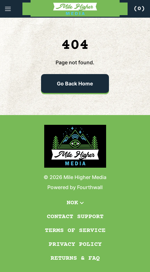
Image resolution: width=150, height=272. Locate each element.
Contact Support (75, 216)
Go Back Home (75, 83)
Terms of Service (75, 230)
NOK (75, 202)
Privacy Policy (75, 244)
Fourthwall (90, 187)
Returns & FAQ (75, 258)
